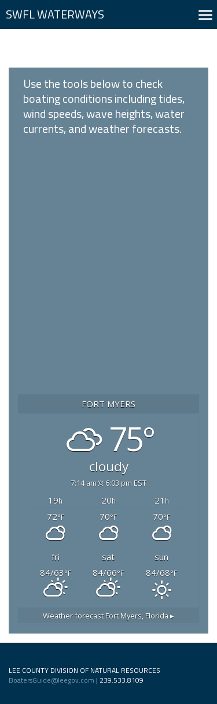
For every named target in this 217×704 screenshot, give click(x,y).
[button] (205, 14)
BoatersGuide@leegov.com (51, 680)
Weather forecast (108, 615)
